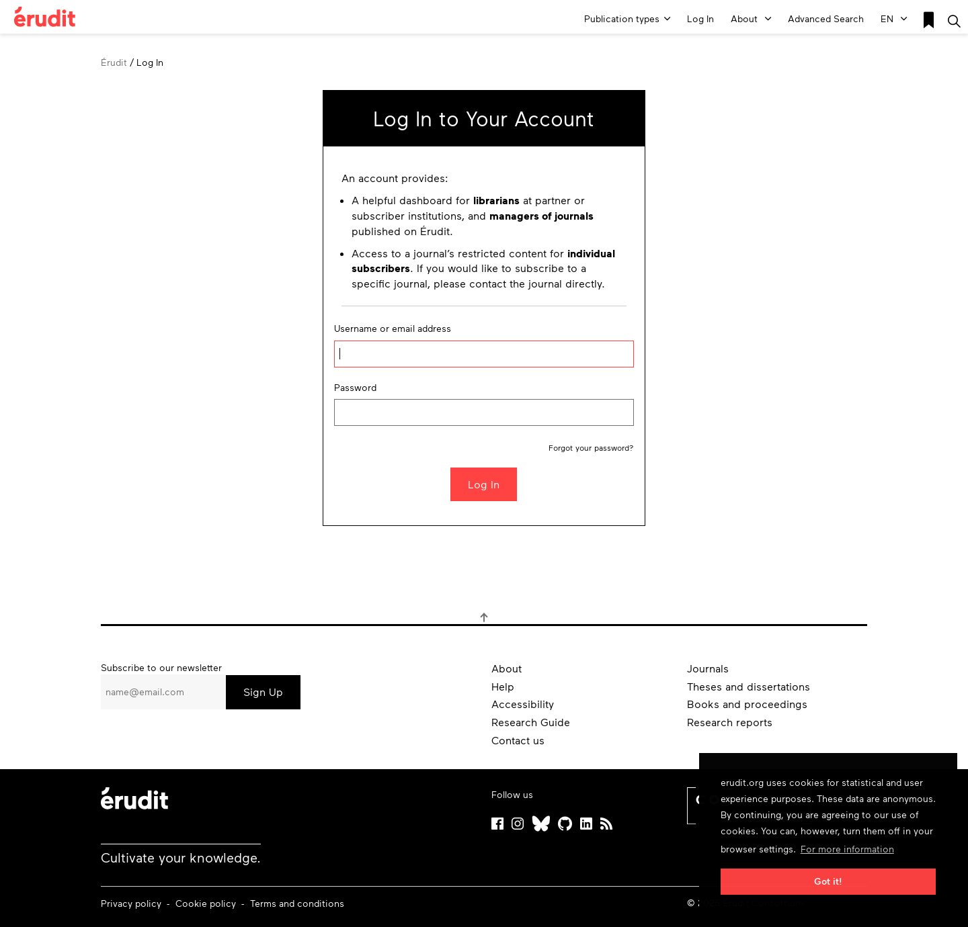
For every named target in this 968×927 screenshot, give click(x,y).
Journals (708, 668)
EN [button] (894, 18)
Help (502, 686)
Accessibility (522, 703)
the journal (536, 283)
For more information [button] (847, 848)
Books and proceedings (747, 703)
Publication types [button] (627, 18)
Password (355, 387)
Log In (700, 18)
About (506, 668)
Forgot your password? (591, 447)
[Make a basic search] (954, 20)
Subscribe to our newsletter (161, 667)
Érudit (114, 62)
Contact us (517, 740)
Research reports (729, 721)
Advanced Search (826, 18)
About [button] (751, 18)
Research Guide (530, 721)
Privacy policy (132, 903)
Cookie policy (207, 903)
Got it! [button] (828, 881)
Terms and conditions (297, 903)
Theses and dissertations (748, 686)
